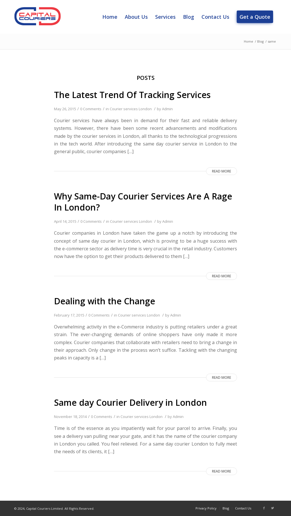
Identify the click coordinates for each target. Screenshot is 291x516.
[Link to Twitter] (272, 508)
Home (248, 41)
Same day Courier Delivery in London (130, 402)
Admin (167, 108)
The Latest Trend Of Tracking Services (132, 95)
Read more (221, 171)
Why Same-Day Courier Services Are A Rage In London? (143, 201)
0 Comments (90, 108)
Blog (260, 41)
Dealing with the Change (104, 301)
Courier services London (131, 108)
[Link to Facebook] (264, 508)
